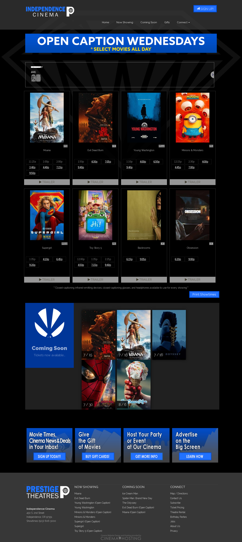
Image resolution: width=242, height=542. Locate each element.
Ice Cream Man (130, 493)
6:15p (129, 259)
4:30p (94, 161)
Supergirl (79, 526)
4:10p (46, 259)
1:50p (81, 161)
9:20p (32, 265)
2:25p (108, 259)
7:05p (108, 161)
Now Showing (124, 22)
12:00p (81, 259)
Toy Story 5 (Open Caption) (88, 531)
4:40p (46, 167)
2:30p (191, 161)
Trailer (47, 182)
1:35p (32, 259)
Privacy (174, 531)
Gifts (167, 22)
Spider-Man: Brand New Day (137, 498)
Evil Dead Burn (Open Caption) (138, 507)
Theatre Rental (177, 512)
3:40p (32, 167)
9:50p (32, 173)
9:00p (191, 259)
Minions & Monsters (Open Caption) (92, 512)
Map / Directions (179, 493)
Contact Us (176, 498)
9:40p (81, 167)
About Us (175, 526)
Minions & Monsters (84, 517)
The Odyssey (129, 502)
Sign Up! (205, 9)
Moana (77, 493)
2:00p (59, 161)
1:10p (129, 161)
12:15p (178, 161)
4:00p (143, 161)
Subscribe (175, 502)
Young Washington (84, 507)
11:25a (32, 161)
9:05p (143, 259)
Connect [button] (183, 22)
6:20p (178, 259)
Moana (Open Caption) (133, 512)
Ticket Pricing (177, 507)
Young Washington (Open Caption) (92, 502)
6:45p (59, 259)
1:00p (46, 161)
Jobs (172, 521)
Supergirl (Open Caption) (87, 521)
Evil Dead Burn (82, 498)
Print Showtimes (204, 294)
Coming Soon (148, 22)
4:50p (81, 265)
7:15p (59, 167)
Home (105, 22)
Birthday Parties (178, 517)
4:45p (178, 167)
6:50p (156, 161)
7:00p (191, 167)
